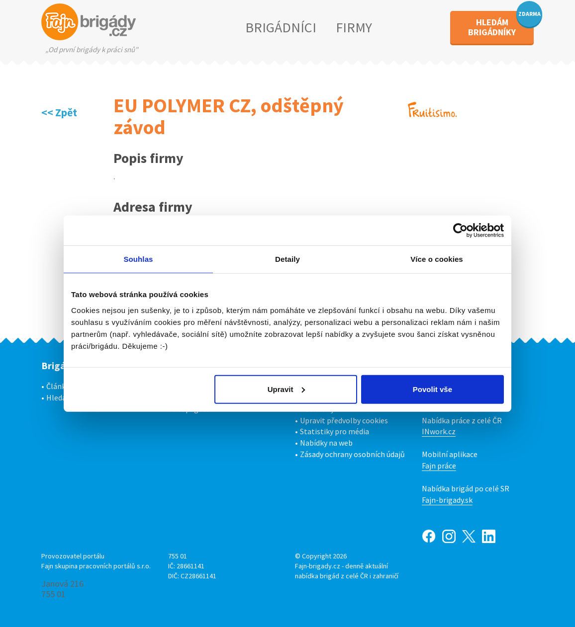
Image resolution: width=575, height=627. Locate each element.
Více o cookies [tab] (436, 259)
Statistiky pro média (334, 431)
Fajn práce (439, 465)
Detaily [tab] (287, 259)
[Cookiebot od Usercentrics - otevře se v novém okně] (460, 230)
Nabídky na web (326, 443)
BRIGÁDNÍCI (280, 27)
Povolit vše (432, 389)
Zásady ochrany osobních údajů (352, 454)
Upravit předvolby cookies (344, 420)
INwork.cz (439, 431)
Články (57, 386)
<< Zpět (59, 112)
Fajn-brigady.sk (447, 500)
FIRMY (354, 27)
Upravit (286, 389)
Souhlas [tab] (138, 259)
